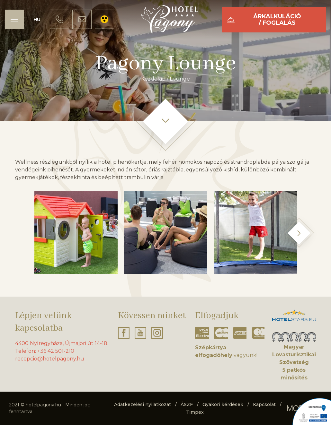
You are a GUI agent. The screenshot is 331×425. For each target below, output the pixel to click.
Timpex (195, 412)
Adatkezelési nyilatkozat (142, 404)
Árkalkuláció (277, 19)
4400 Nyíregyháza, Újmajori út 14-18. (61, 343)
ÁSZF (187, 404)
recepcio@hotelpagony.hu (49, 359)
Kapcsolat (264, 404)
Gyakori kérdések (222, 404)
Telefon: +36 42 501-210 (44, 351)
